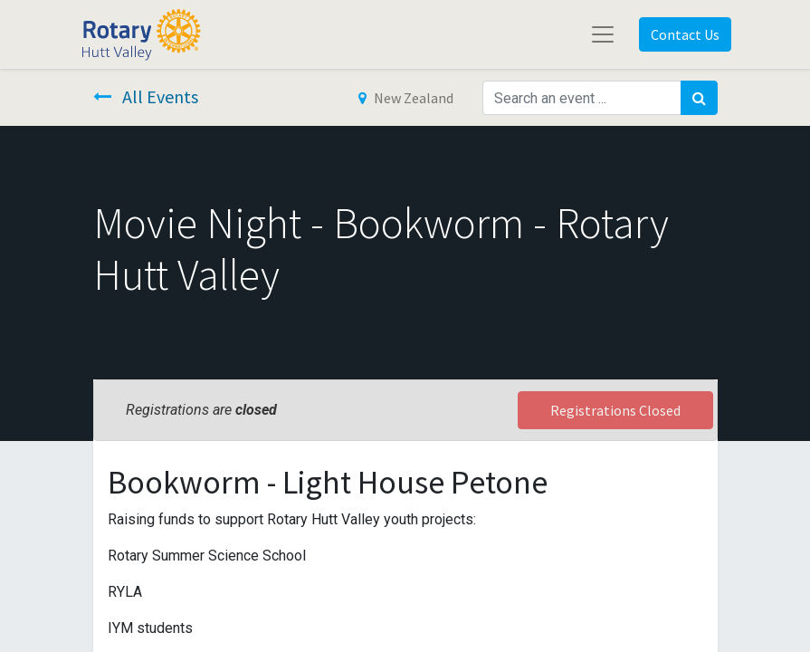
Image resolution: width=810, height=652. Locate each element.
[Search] (699, 98)
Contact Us (685, 34)
